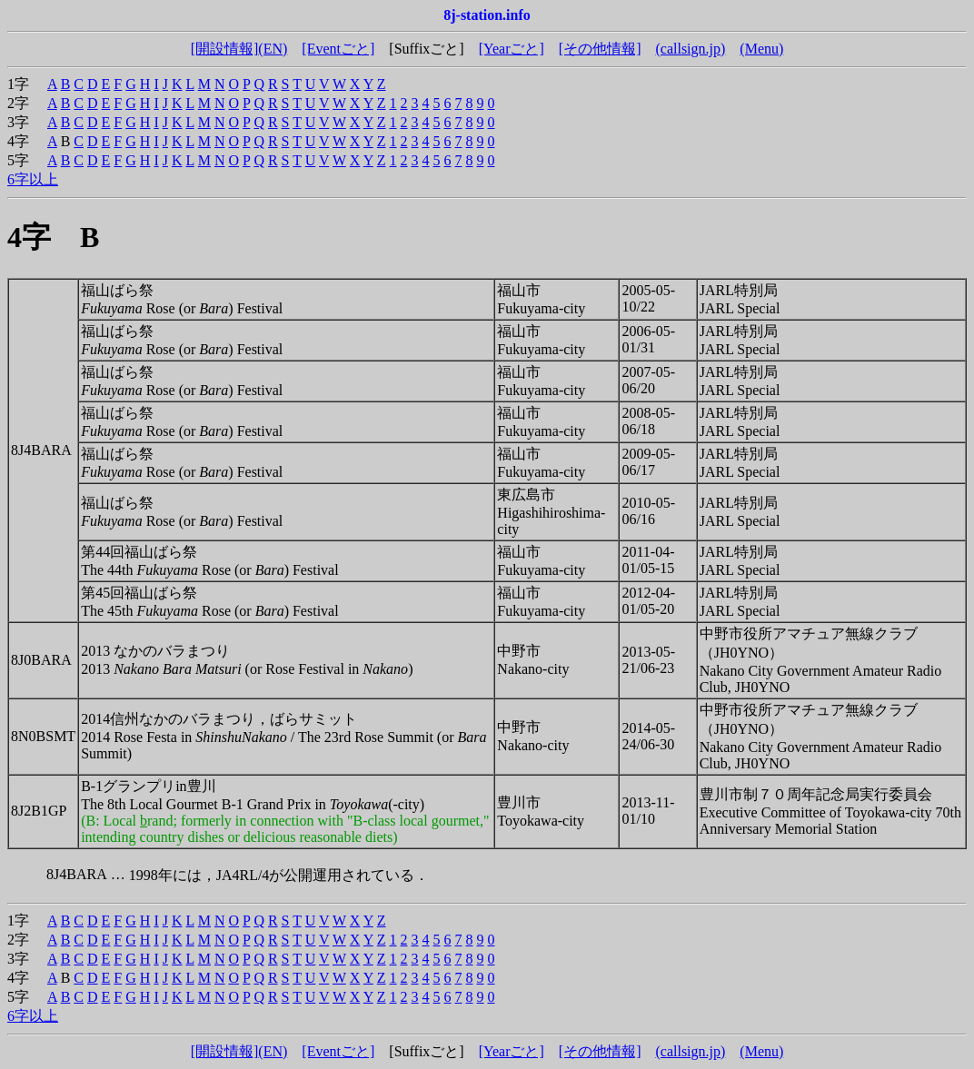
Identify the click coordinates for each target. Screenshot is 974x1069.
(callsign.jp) (690, 48)
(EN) (272, 48)
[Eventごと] (338, 48)
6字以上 (32, 179)
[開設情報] (225, 48)
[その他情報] (600, 48)
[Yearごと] (511, 48)
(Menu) (761, 48)
